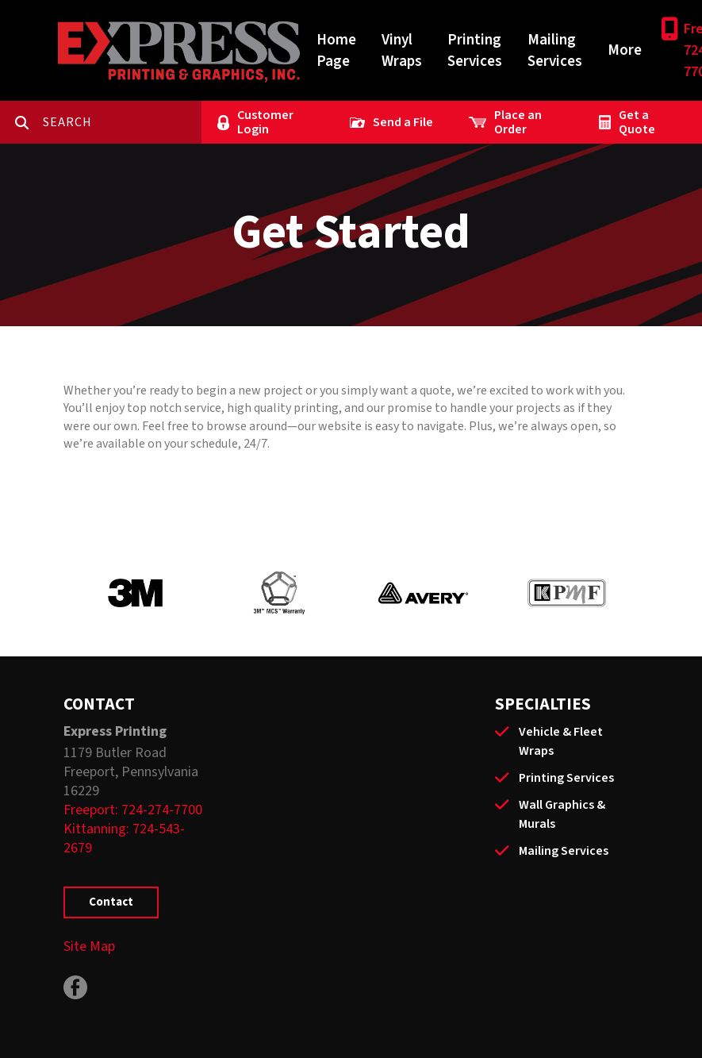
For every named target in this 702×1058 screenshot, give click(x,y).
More (625, 50)
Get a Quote (637, 122)
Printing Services (474, 50)
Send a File (403, 122)
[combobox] (122, 122)
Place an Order (518, 122)
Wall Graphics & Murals (562, 814)
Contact (111, 902)
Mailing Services (554, 50)
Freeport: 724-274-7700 (132, 810)
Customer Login (265, 122)
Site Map (89, 946)
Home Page (336, 50)
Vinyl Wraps (402, 50)
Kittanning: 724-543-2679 (124, 838)
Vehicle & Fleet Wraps (561, 741)
